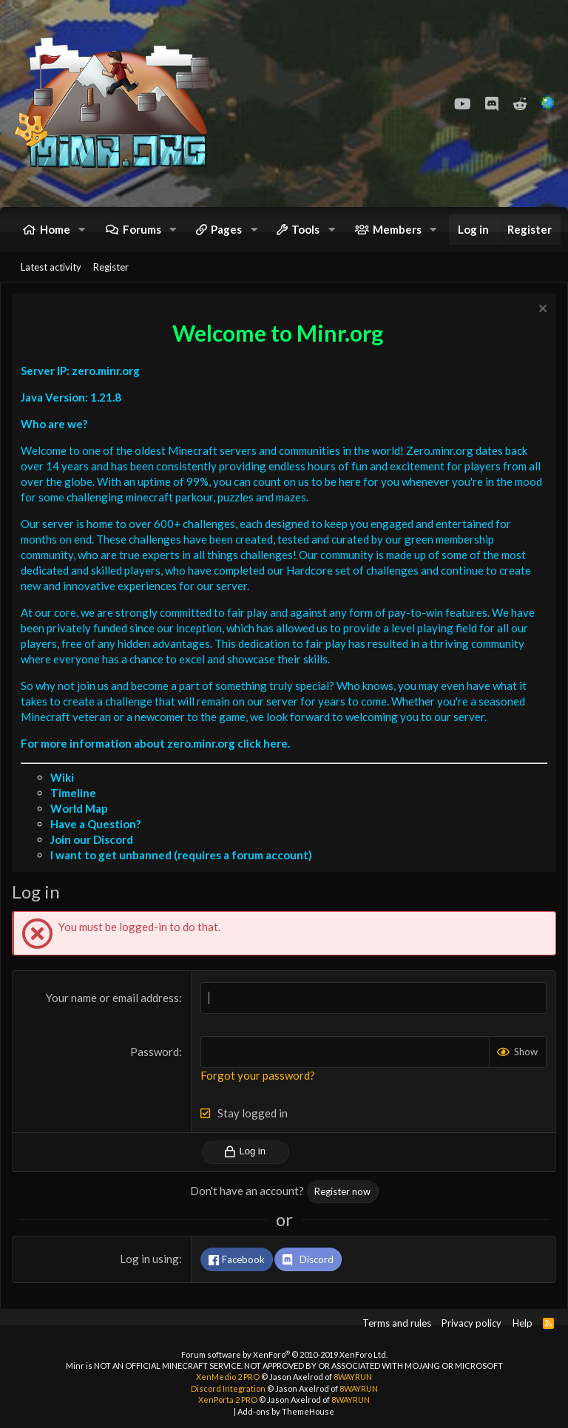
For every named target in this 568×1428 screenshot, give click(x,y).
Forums (142, 229)
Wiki (62, 777)
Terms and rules (396, 1323)
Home (55, 229)
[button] (82, 229)
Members (397, 229)
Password (154, 1051)
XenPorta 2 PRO (227, 1399)
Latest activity (51, 267)
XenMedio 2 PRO (228, 1376)
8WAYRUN (353, 1376)
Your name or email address (112, 997)
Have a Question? (95, 823)
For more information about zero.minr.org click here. (155, 743)
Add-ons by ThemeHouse (285, 1411)
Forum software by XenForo (284, 1354)
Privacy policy (471, 1323)
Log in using (149, 1258)
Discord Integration (228, 1388)
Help (522, 1323)
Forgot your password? (257, 1075)
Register (111, 267)
